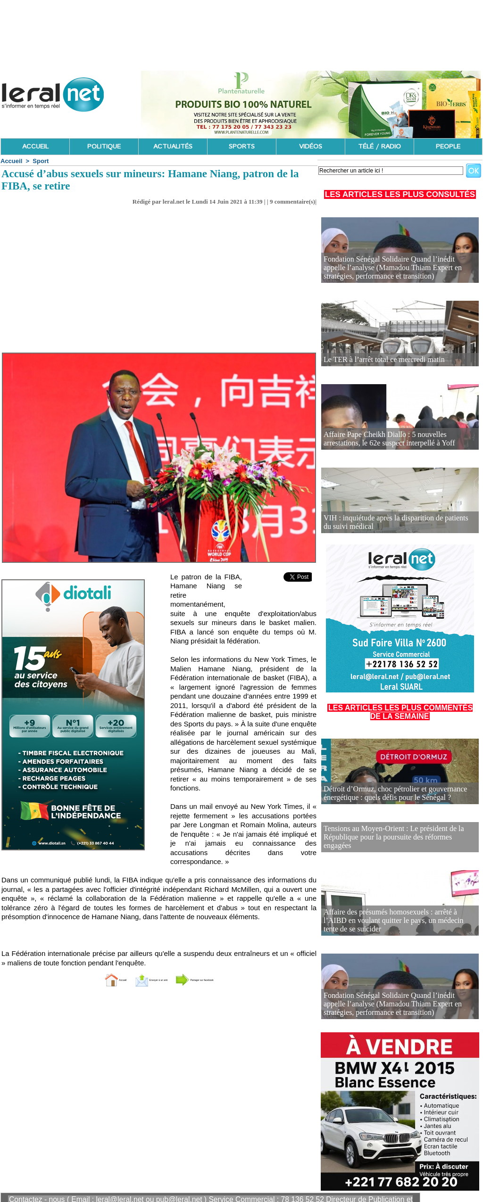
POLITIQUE (104, 146)
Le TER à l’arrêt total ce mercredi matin (377, 359)
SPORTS (242, 146)
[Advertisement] (158, 282)
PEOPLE (448, 146)
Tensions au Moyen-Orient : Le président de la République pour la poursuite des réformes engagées (393, 831)
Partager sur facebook (222, 979)
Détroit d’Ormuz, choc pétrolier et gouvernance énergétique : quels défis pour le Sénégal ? (387, 794)
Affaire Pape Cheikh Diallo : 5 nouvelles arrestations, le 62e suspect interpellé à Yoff (398, 439)
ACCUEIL (35, 146)
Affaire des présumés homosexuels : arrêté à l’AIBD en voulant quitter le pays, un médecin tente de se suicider (397, 915)
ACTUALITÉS (172, 146)
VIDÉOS (310, 146)
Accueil (11, 161)
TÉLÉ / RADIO (379, 146)
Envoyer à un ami (135, 979)
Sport (41, 161)
